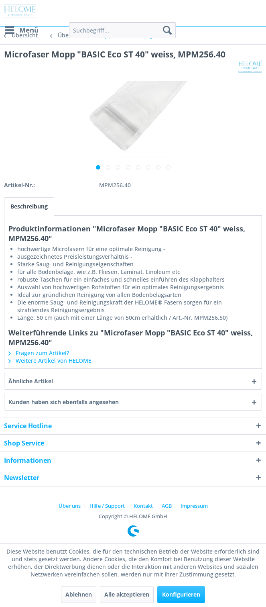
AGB (167, 505)
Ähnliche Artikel (30, 381)
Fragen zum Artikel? (38, 353)
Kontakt (143, 505)
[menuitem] (21, 30)
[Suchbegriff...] (122, 30)
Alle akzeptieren (126, 594)
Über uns (70, 505)
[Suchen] (167, 30)
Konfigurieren (181, 594)
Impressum (194, 505)
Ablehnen (78, 594)
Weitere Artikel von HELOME (49, 360)
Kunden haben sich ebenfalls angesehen (63, 402)
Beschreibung (29, 206)
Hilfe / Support (107, 505)
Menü (22, 29)
